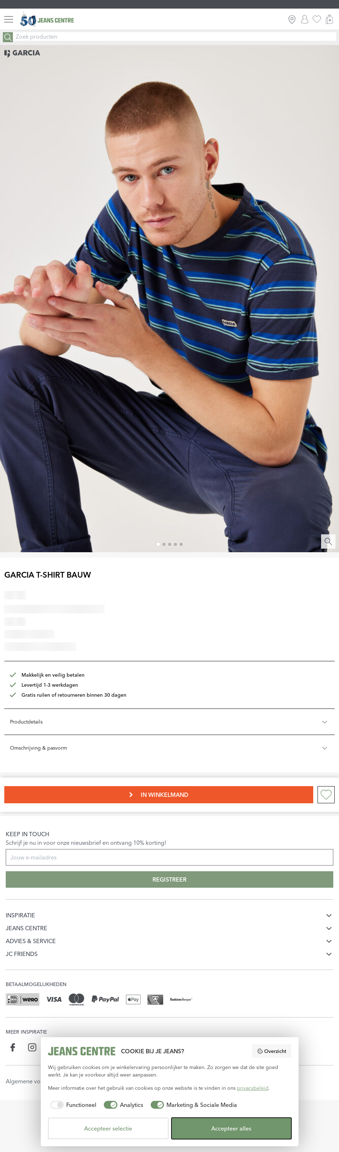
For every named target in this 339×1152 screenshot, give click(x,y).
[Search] (8, 37)
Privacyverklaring (101, 1081)
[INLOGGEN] (304, 19)
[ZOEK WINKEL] (292, 19)
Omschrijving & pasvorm (169, 748)
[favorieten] (317, 19)
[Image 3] (170, 544)
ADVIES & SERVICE (31, 941)
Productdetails (169, 721)
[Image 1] (158, 544)
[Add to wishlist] (326, 794)
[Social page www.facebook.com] (13, 1047)
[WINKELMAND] (329, 19)
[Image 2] (164, 544)
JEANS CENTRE (26, 928)
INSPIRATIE (20, 915)
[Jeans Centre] (47, 19)
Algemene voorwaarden (37, 1081)
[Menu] (8, 19)
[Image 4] (175, 544)
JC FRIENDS (22, 953)
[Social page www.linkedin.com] (51, 1047)
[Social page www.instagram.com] (32, 1047)
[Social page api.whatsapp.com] (70, 1047)
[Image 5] (181, 544)
